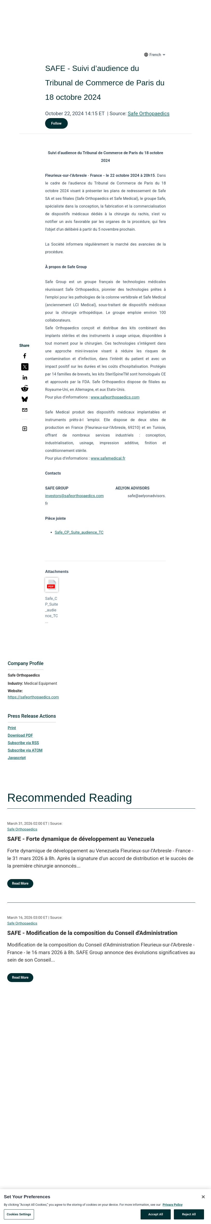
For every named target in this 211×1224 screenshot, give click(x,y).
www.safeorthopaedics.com (115, 397)
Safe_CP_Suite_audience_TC (79, 532)
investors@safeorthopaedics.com (74, 496)
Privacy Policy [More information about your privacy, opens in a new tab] (172, 1212)
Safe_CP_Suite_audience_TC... (51, 610)
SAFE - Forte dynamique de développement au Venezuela (80, 839)
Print (12, 728)
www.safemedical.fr (108, 458)
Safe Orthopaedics (149, 113)
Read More (20, 883)
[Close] (203, 1204)
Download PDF (20, 735)
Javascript (17, 757)
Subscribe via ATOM (25, 750)
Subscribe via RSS (23, 743)
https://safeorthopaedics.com (33, 697)
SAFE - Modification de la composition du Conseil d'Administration (92, 933)
